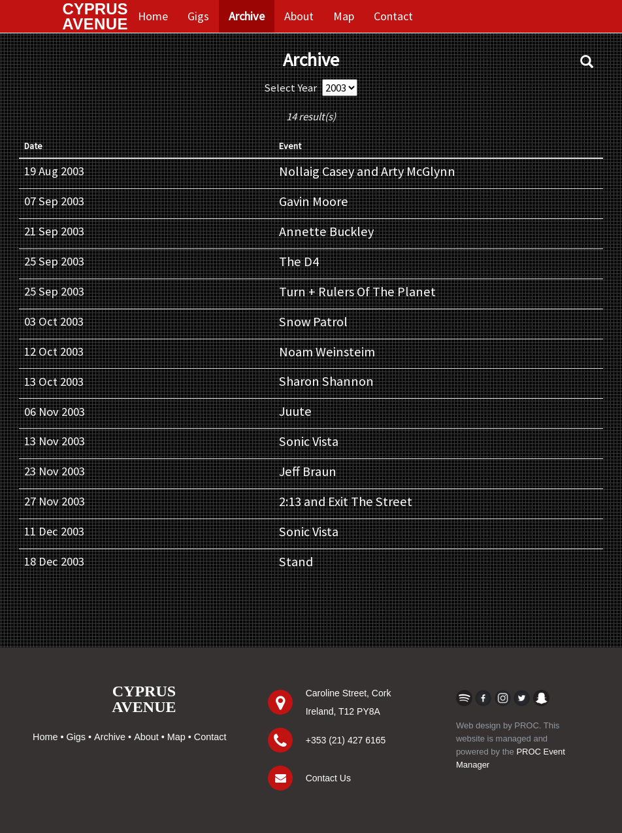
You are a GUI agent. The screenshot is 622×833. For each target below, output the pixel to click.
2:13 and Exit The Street (345, 501)
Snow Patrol (313, 321)
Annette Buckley (326, 231)
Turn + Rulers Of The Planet (357, 291)
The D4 (299, 261)
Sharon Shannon (326, 381)
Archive (247, 16)
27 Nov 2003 (54, 501)
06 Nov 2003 (54, 411)
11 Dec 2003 (54, 531)
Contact (393, 16)
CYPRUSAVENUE (144, 699)
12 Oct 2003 (54, 351)
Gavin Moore (313, 201)
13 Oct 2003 (54, 381)
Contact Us (328, 778)
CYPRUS (95, 16)
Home (153, 16)
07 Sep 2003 (54, 201)
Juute (295, 411)
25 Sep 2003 (54, 261)
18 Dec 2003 (54, 561)
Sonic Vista (308, 441)
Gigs (198, 16)
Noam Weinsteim (327, 351)
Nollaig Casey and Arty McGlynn (367, 171)
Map (343, 16)
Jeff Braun (307, 471)
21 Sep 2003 (54, 231)
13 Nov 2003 (54, 441)
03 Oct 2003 (54, 321)
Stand (296, 561)
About (299, 16)
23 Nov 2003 (54, 471)
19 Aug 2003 (54, 170)
